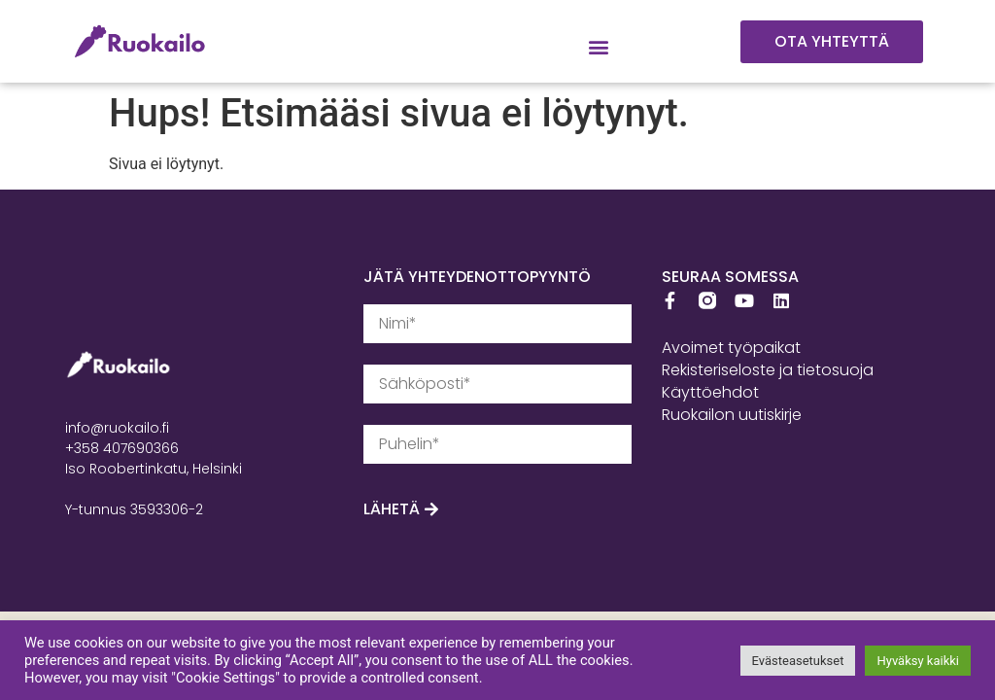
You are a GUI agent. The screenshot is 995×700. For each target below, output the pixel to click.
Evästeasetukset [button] (798, 660)
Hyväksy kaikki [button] (917, 660)
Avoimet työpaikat (731, 347)
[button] (599, 47)
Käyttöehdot (710, 392)
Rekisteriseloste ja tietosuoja (768, 370)
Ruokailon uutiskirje (732, 414)
